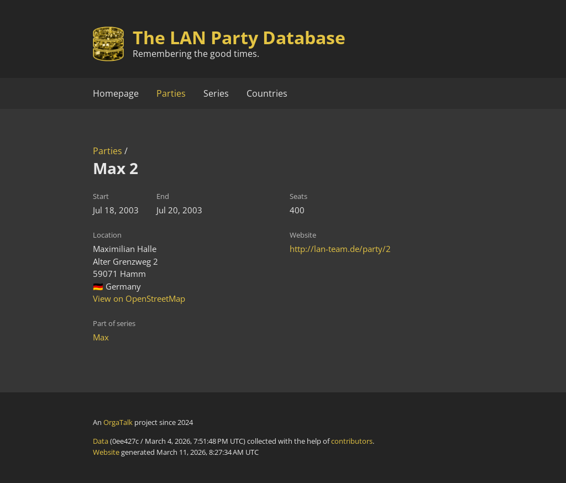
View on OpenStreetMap (139, 298)
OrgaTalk (118, 422)
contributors (352, 441)
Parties (171, 93)
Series (216, 93)
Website (106, 452)
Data (100, 441)
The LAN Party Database (239, 37)
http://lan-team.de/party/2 (340, 248)
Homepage (116, 93)
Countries (267, 93)
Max (101, 337)
